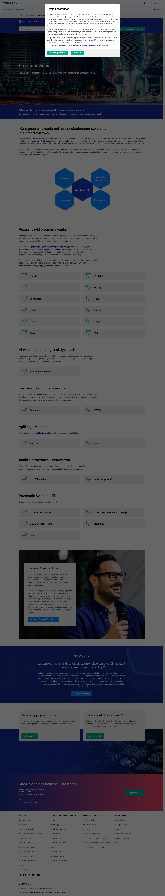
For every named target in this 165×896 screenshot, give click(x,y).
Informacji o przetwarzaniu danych (80, 46)
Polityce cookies (102, 46)
